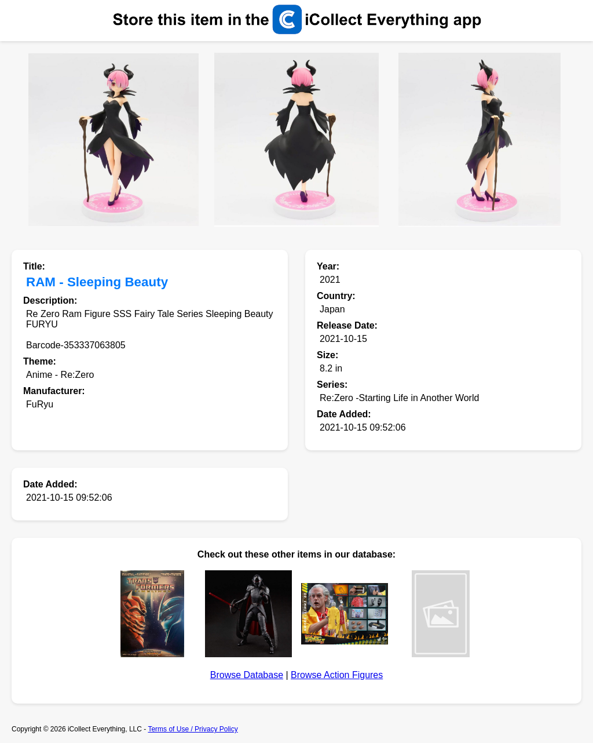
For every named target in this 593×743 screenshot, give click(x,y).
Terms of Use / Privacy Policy (192, 729)
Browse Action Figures (337, 675)
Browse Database (246, 675)
